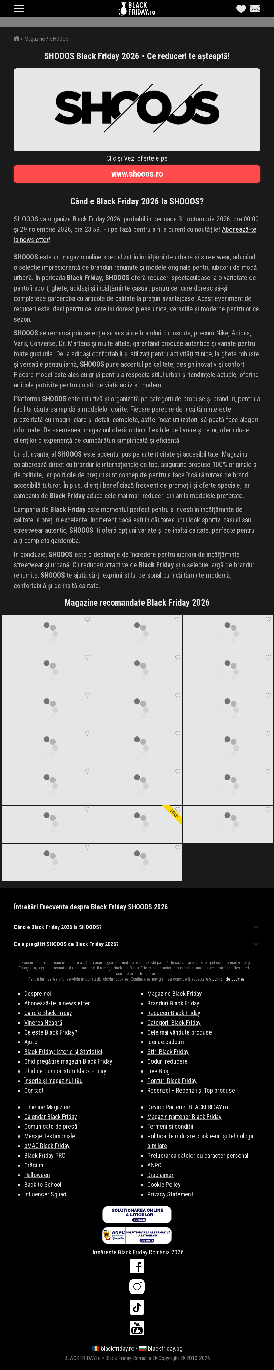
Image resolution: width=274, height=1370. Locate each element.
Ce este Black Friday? (50, 1032)
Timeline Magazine (47, 1107)
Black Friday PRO (45, 1155)
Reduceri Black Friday (173, 1013)
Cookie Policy (164, 1184)
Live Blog (158, 1071)
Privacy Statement (170, 1194)
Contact (34, 1090)
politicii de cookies (228, 979)
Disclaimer (160, 1174)
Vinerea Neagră (43, 1022)
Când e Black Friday (48, 1013)
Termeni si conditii (170, 1126)
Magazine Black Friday (174, 993)
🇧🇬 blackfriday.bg (161, 1348)
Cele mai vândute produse (179, 1032)
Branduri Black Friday (173, 1003)
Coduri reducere (167, 1061)
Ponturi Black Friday (172, 1080)
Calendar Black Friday (50, 1116)
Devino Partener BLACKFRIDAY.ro (187, 1107)
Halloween (37, 1174)
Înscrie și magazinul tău (53, 1080)
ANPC (154, 1165)
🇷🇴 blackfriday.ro (113, 1348)
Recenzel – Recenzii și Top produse (191, 1090)
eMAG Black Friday (47, 1145)
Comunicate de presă (50, 1126)
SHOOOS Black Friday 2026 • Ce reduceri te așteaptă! (137, 56)
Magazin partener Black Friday (184, 1116)
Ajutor (31, 1042)
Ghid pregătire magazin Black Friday (68, 1061)
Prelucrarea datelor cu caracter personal (197, 1155)
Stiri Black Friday (168, 1051)
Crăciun (33, 1165)
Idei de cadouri (165, 1042)
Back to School (42, 1184)
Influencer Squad (45, 1194)
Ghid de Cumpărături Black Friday (65, 1071)
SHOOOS (59, 39)
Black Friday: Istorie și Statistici (63, 1051)
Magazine (34, 39)
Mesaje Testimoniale (49, 1136)
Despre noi (37, 993)
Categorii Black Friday (174, 1022)
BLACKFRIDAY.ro (141, 9)
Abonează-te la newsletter (57, 1003)
